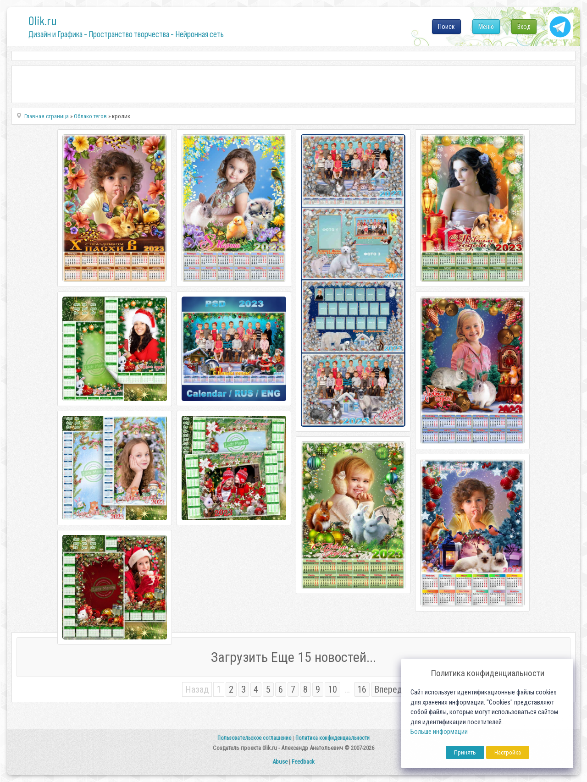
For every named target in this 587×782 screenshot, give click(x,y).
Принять (465, 752)
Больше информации (439, 732)
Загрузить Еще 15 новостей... (293, 657)
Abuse (280, 761)
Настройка (507, 752)
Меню (486, 26)
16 (361, 689)
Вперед (388, 689)
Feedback (303, 761)
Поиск (446, 26)
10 (332, 689)
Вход (524, 26)
